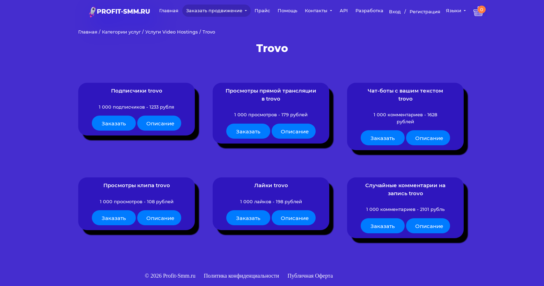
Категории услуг (121, 32)
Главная (168, 10)
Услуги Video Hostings (171, 32)
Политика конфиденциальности (242, 276)
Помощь (287, 10)
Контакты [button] (317, 10)
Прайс (262, 10)
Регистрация (425, 11)
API (344, 10)
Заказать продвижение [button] (215, 10)
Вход (395, 11)
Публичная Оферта (310, 276)
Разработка (369, 10)
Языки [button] (454, 10)
